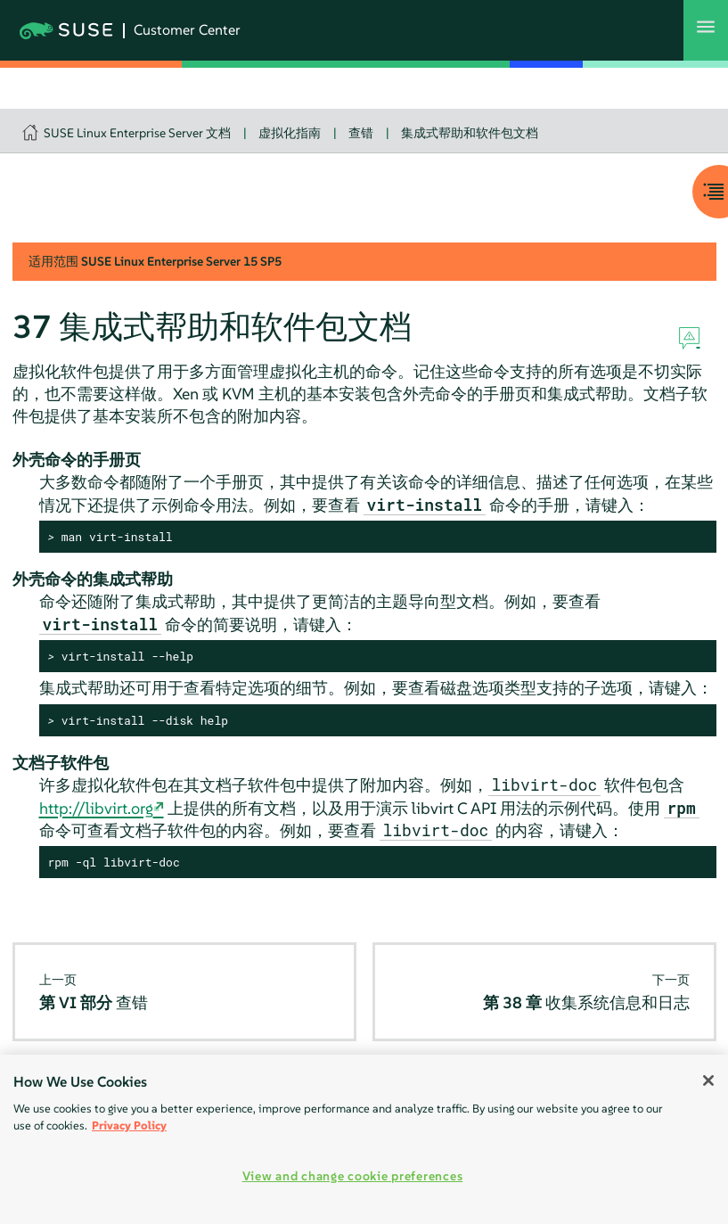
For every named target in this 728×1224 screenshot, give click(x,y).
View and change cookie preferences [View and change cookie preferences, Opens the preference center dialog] (352, 1176)
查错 (360, 133)
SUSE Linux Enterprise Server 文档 (137, 133)
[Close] (708, 1080)
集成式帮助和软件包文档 (469, 133)
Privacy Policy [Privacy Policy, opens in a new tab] (129, 1125)
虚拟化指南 (289, 133)
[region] (364, 1139)
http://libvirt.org (96, 808)
